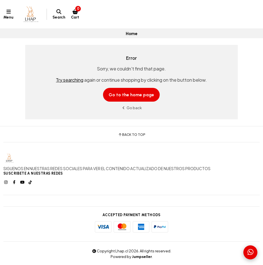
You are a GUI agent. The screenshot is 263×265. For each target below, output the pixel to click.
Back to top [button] (131, 134)
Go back (131, 107)
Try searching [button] (69, 80)
